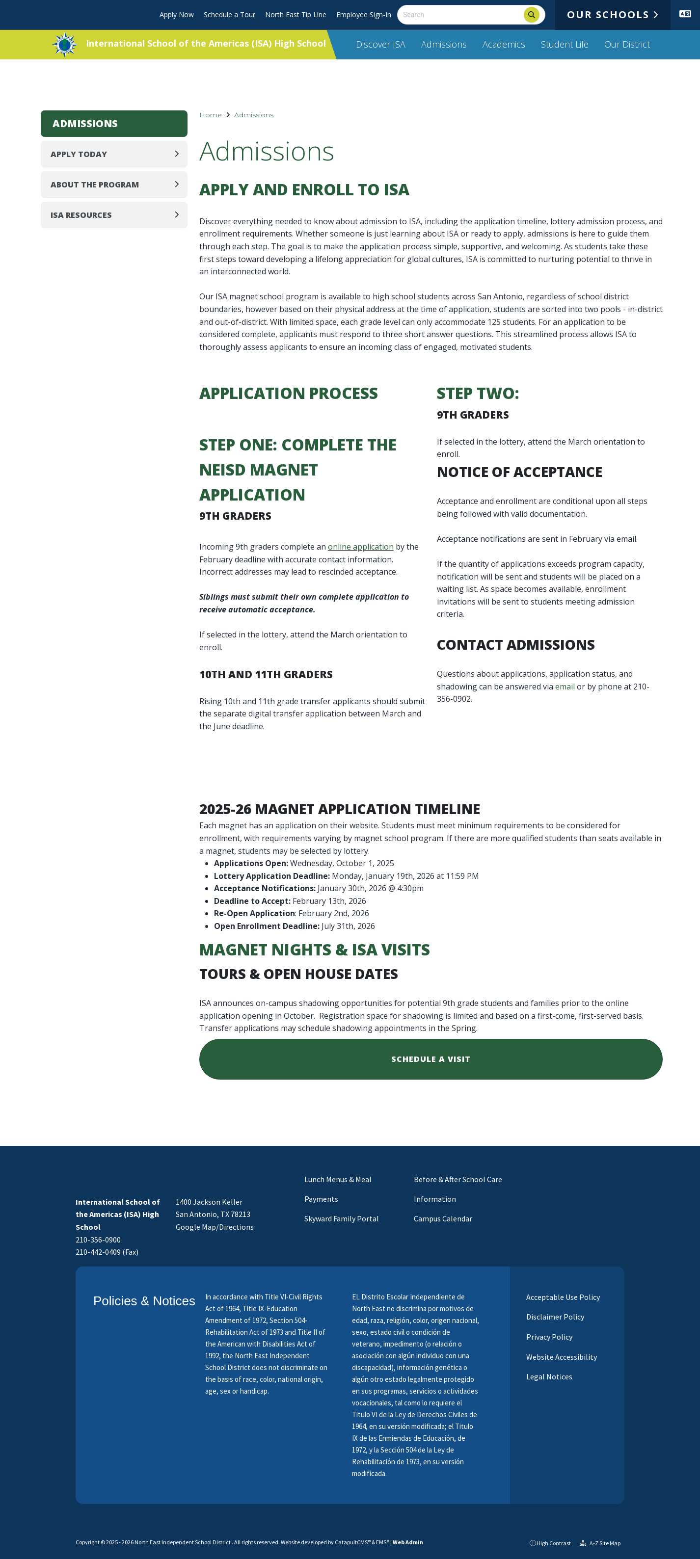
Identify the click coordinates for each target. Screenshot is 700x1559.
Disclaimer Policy (554, 1316)
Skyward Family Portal (341, 1218)
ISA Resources (81, 215)
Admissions (444, 44)
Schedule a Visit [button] (431, 1059)
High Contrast (554, 1543)
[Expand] (179, 154)
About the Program (95, 184)
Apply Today (79, 154)
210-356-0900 (98, 1239)
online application (361, 546)
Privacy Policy (548, 1337)
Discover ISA (380, 44)
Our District (627, 44)
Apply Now (177, 14)
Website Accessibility (561, 1357)
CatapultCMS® (353, 1542)
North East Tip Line (295, 14)
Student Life (565, 44)
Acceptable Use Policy (562, 1297)
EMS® (382, 1542)
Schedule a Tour (229, 14)
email (565, 686)
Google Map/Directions (215, 1227)
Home (210, 114)
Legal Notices (548, 1376)
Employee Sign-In (363, 14)
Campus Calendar (443, 1218)
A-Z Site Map (600, 1543)
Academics (504, 44)
